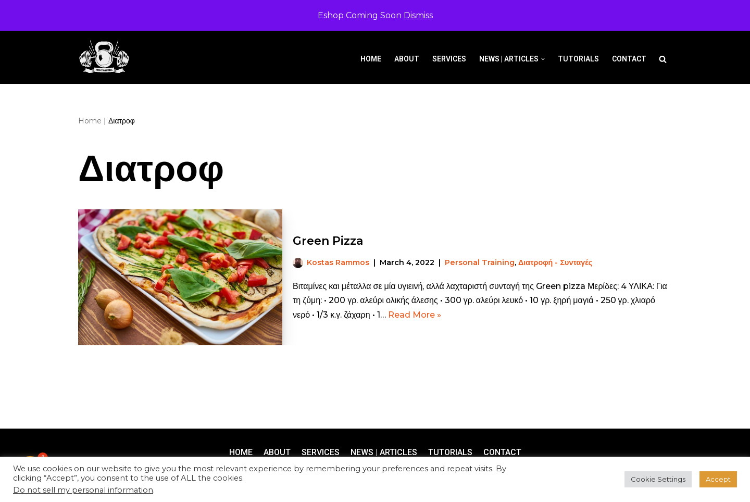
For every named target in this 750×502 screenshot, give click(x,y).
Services (449, 59)
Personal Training (480, 262)
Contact (629, 59)
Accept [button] (718, 479)
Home (370, 59)
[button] (543, 59)
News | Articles (384, 452)
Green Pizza (328, 241)
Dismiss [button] (418, 15)
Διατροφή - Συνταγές (555, 262)
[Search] (663, 59)
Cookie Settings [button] (658, 479)
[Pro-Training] (106, 57)
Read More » (414, 315)
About (406, 59)
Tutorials (578, 59)
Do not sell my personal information (83, 490)
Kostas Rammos (338, 262)
